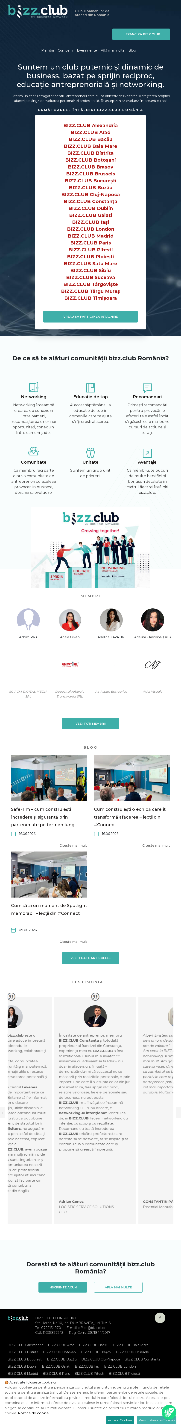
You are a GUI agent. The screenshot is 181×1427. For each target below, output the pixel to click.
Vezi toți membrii (91, 723)
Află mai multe (113, 50)
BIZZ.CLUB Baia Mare (90, 146)
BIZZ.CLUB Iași (90, 222)
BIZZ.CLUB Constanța (90, 201)
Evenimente (87, 50)
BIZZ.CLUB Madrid (91, 236)
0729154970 (51, 1328)
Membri (47, 50)
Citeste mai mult (73, 845)
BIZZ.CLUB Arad (91, 132)
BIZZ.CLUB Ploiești (90, 256)
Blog (132, 50)
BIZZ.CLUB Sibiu (90, 270)
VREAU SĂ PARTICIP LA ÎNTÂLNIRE (90, 316)
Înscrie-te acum (63, 1287)
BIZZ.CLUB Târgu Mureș (90, 291)
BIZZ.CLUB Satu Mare (90, 263)
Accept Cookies (120, 1420)
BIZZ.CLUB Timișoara (90, 298)
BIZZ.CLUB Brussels (90, 174)
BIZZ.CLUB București (91, 180)
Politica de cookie (33, 1413)
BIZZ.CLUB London (90, 229)
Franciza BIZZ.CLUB (143, 34)
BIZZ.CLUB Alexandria (90, 125)
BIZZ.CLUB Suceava (90, 277)
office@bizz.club (91, 1328)
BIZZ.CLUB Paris (90, 243)
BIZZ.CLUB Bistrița (90, 153)
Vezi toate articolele (90, 958)
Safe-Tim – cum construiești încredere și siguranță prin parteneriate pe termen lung (43, 817)
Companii (65, 50)
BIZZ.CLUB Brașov (90, 167)
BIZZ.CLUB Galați (90, 215)
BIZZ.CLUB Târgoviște (90, 284)
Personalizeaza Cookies (157, 1420)
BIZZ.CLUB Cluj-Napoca (90, 194)
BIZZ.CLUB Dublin (90, 208)
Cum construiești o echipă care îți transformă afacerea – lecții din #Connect (130, 817)
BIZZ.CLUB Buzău (90, 187)
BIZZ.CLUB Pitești (90, 250)
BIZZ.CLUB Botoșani (90, 160)
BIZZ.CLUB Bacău (90, 139)
